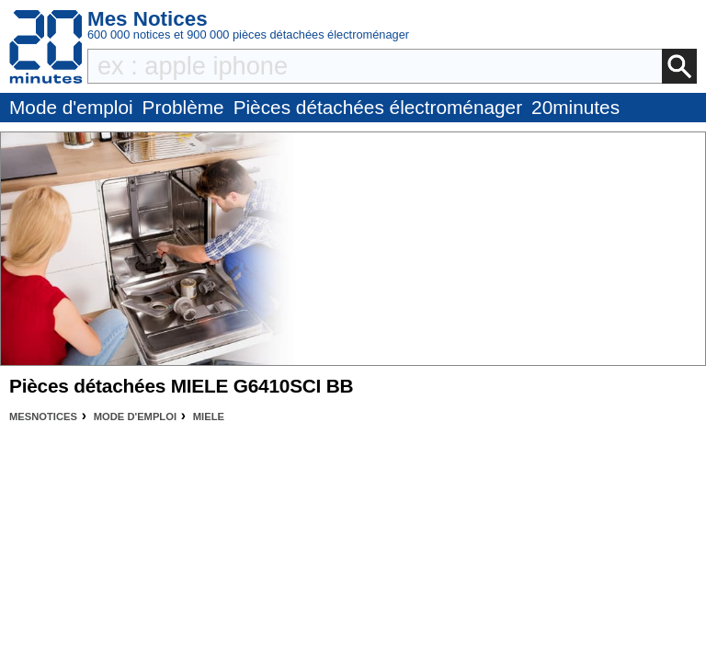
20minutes (575, 107)
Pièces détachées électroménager (377, 107)
